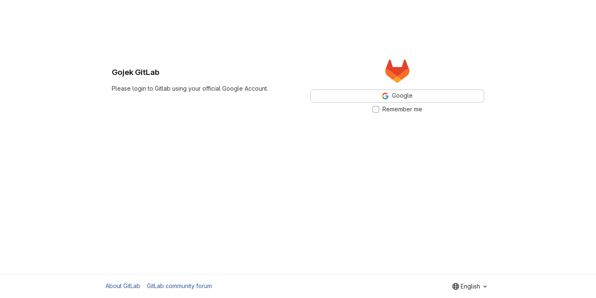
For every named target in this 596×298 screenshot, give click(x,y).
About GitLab (123, 285)
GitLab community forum (179, 285)
